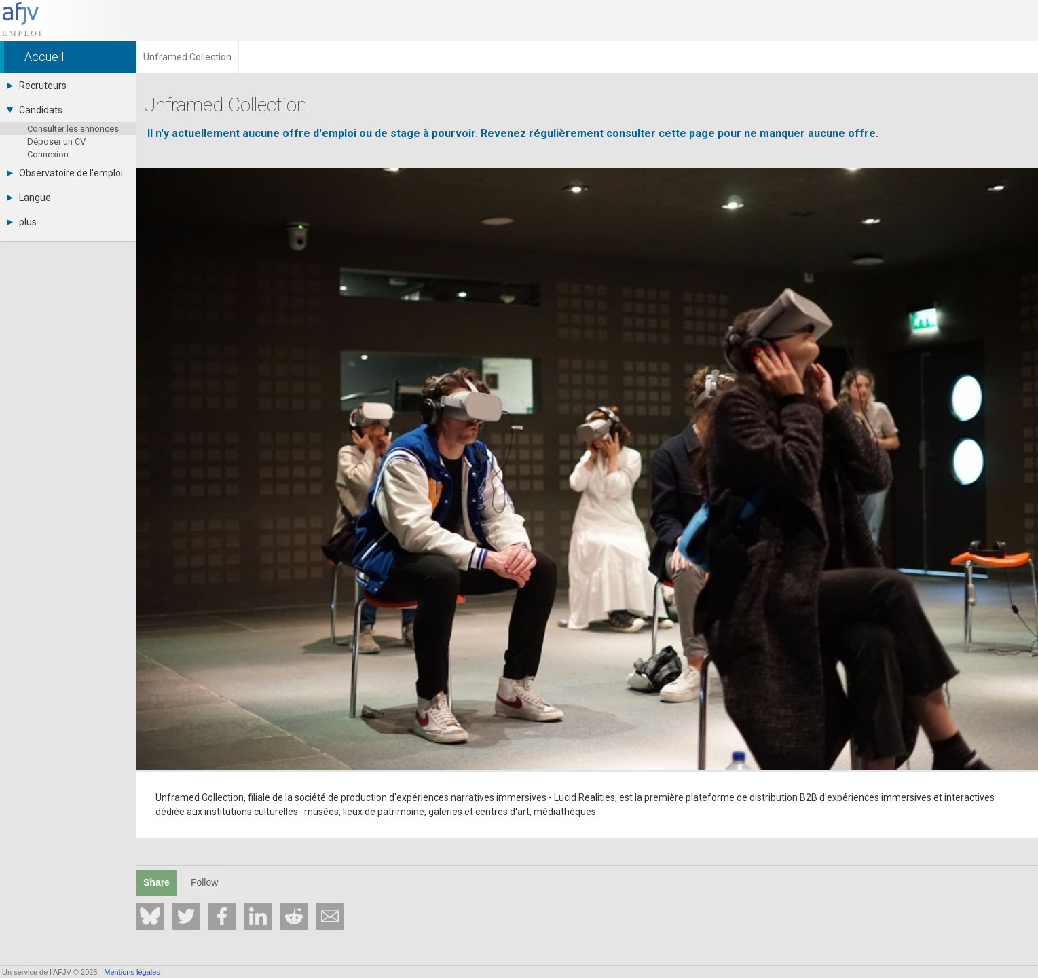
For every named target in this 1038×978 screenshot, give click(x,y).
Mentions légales (132, 972)
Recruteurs (37, 85)
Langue (29, 197)
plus (22, 222)
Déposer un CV (56, 141)
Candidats (34, 110)
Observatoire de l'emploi (65, 173)
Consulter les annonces (73, 129)
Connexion (48, 154)
